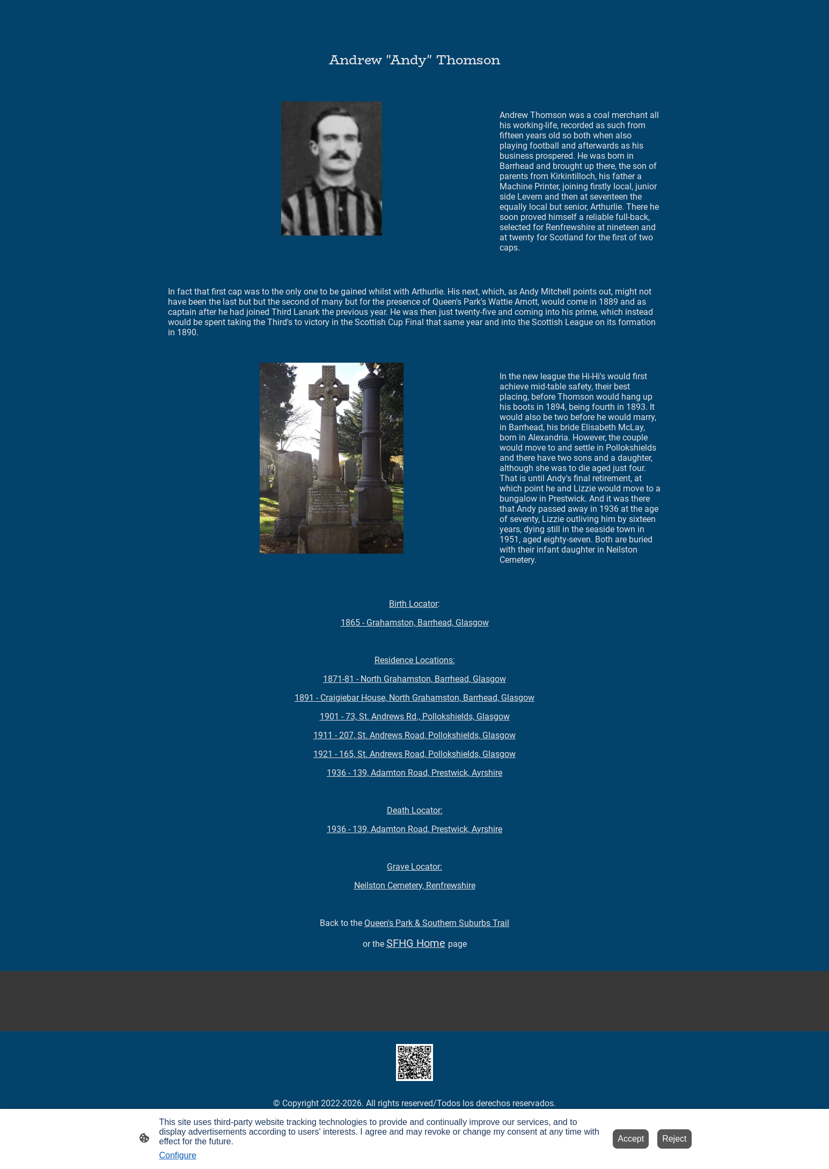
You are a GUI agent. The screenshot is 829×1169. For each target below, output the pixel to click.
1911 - (414, 735)
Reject (674, 1138)
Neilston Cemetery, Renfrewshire (414, 885)
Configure (177, 1155)
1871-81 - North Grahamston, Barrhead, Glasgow (414, 679)
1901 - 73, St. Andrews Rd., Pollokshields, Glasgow (415, 716)
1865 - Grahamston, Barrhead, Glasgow (415, 622)
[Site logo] (414, 1062)
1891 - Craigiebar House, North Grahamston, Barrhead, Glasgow (414, 698)
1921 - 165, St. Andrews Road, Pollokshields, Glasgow (414, 754)
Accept (631, 1138)
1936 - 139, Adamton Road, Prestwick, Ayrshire (414, 773)
